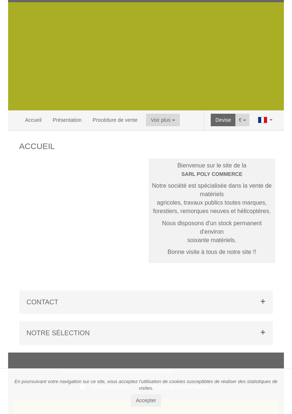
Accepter (146, 400)
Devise (223, 120)
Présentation (67, 120)
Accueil (33, 120)
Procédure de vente (115, 120)
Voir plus (163, 120)
